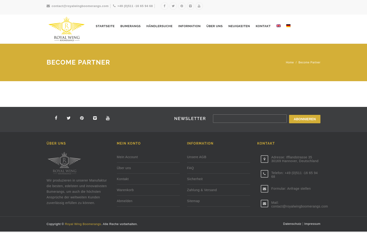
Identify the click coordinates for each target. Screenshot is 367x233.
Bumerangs (130, 26)
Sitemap (193, 202)
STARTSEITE (105, 26)
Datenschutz (292, 225)
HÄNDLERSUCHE (159, 26)
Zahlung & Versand (202, 191)
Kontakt (263, 26)
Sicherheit (195, 180)
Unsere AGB (196, 158)
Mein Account (127, 158)
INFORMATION (189, 26)
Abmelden (124, 202)
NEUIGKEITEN (239, 26)
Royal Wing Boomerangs (83, 225)
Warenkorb (125, 191)
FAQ (190, 169)
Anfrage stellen (299, 190)
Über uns (214, 26)
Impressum (312, 225)
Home (290, 62)
